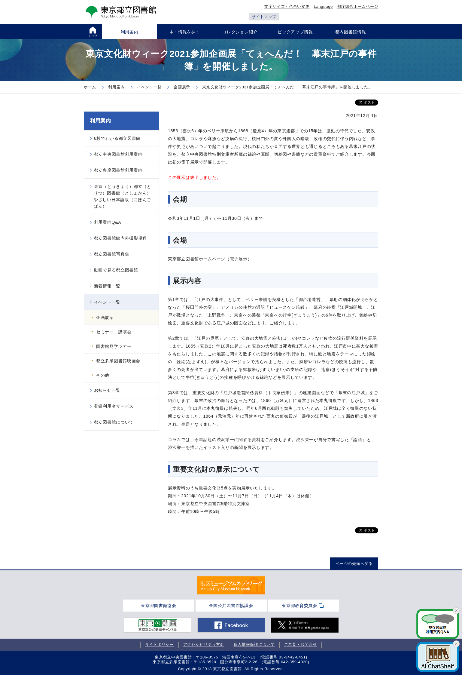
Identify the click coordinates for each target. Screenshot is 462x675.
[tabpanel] (231, 585)
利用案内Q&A (107, 222)
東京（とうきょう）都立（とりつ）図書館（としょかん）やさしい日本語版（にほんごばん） (122, 196)
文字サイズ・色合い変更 (287, 6)
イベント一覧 (107, 302)
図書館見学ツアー (114, 346)
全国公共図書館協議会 (231, 605)
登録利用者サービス (114, 406)
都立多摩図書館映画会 (118, 360)
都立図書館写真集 (111, 254)
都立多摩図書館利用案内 (118, 170)
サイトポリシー (159, 644)
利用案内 (100, 121)
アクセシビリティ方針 (203, 644)
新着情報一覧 (107, 286)
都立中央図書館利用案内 (118, 154)
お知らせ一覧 (107, 390)
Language (323, 6)
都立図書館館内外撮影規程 (120, 238)
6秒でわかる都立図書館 (117, 138)
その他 (102, 375)
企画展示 (105, 317)
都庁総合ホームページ (357, 6)
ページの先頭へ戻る (354, 563)
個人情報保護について (254, 644)
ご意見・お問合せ (300, 644)
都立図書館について (114, 422)
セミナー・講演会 (114, 332)
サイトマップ (264, 16)
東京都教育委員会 (299, 605)
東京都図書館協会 (158, 605)
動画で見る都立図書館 (116, 270)
